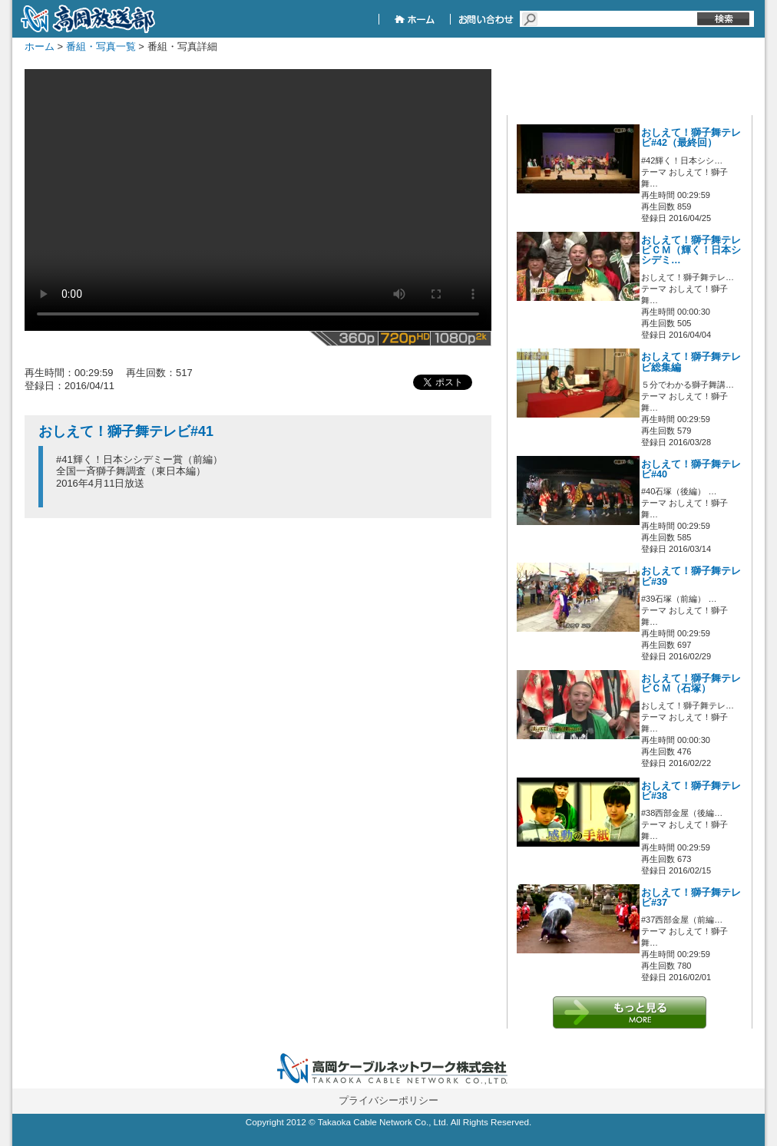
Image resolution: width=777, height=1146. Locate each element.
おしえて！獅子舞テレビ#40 (691, 469)
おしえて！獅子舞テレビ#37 (691, 897)
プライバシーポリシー (388, 1100)
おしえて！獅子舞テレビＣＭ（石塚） (691, 683)
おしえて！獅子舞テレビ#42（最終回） (691, 137)
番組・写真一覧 (101, 46)
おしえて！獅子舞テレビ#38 (691, 791)
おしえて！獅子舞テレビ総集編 (691, 362)
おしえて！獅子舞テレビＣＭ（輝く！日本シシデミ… (691, 250)
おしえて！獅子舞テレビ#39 (691, 576)
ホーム (40, 46)
